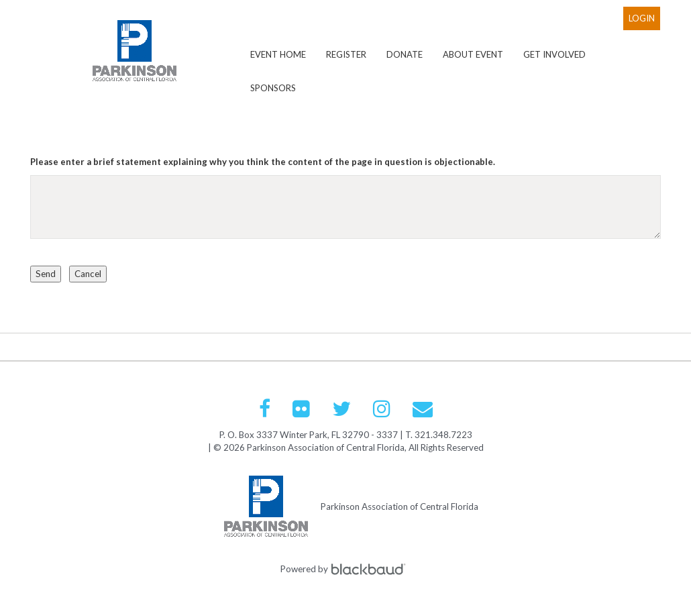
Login (642, 18)
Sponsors (273, 88)
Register (346, 54)
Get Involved (554, 54)
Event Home (278, 54)
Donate (404, 54)
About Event (473, 54)
